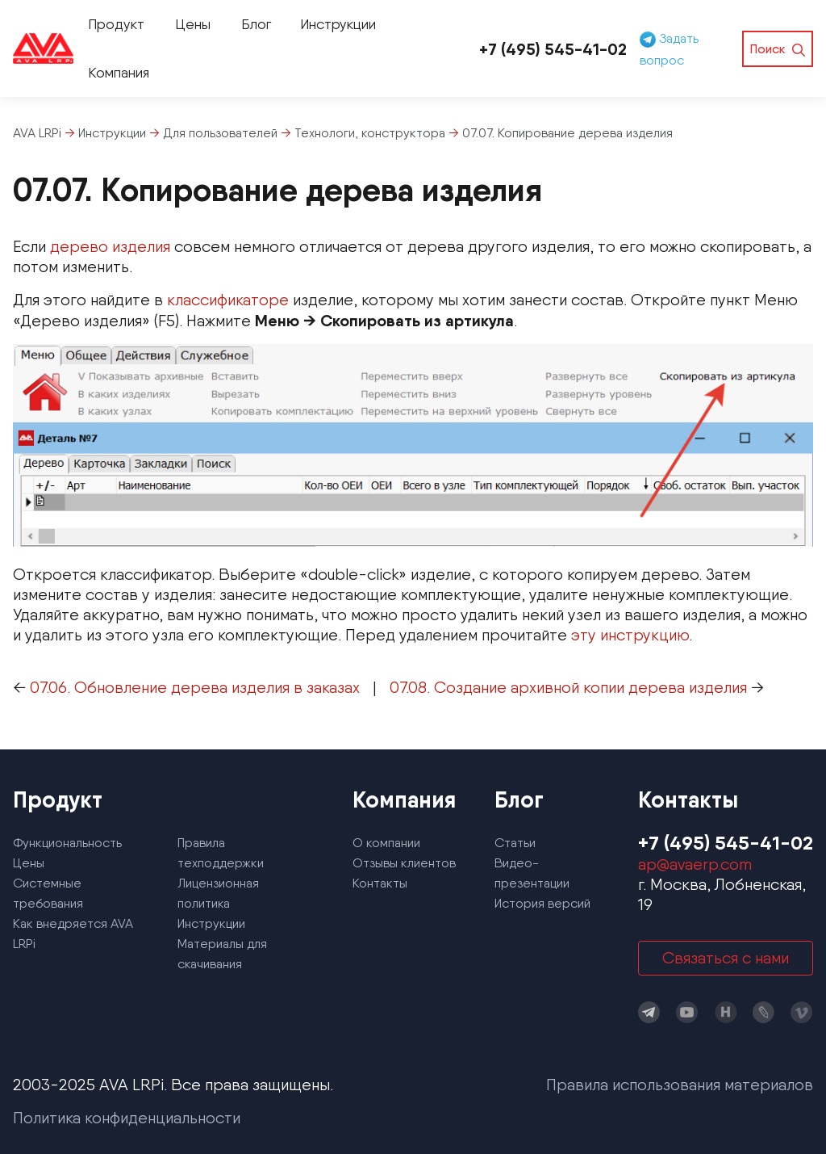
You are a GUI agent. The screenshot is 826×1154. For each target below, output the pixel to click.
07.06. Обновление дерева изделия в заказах (195, 687)
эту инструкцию (630, 634)
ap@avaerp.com (695, 864)
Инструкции (338, 23)
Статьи (515, 842)
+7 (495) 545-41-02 (553, 49)
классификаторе (228, 299)
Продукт (116, 23)
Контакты (380, 883)
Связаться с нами (725, 957)
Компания (118, 72)
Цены (193, 23)
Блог (256, 23)
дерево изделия (110, 246)
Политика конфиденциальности (126, 1117)
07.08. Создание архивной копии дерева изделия (568, 687)
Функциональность (67, 842)
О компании (386, 842)
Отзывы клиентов (404, 863)
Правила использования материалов (679, 1084)
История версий (542, 903)
